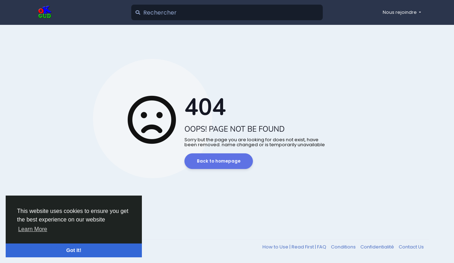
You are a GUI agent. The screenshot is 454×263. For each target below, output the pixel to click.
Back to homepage (218, 161)
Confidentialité (377, 246)
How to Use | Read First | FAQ (294, 246)
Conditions (344, 246)
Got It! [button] (73, 250)
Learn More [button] (32, 229)
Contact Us (411, 246)
